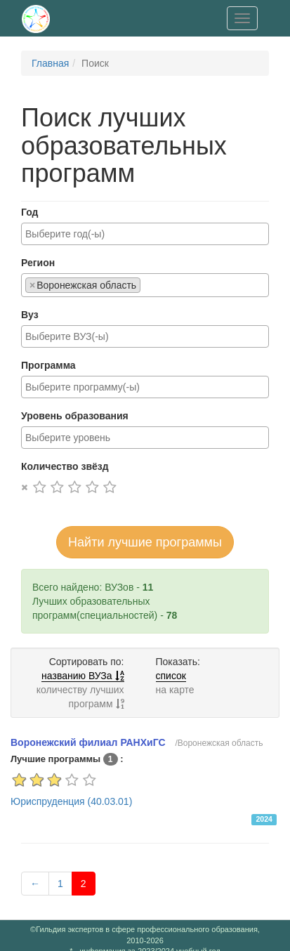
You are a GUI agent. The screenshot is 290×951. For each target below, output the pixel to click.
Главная (50, 63)
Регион (38, 262)
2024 (264, 819)
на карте (175, 689)
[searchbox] (145, 234)
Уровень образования (74, 415)
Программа (48, 365)
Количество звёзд (65, 466)
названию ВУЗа (82, 675)
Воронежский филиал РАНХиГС (88, 742)
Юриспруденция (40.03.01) (71, 801)
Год (30, 212)
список (171, 675)
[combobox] (145, 234)
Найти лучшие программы (145, 542)
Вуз (30, 314)
